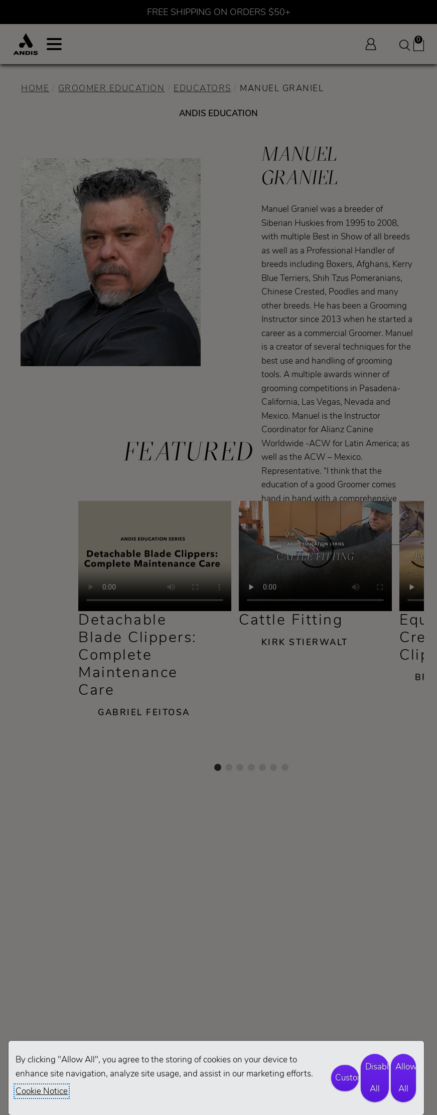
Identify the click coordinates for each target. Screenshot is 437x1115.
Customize (347, 1077)
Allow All (405, 1077)
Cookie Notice (42, 1091)
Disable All (377, 1077)
